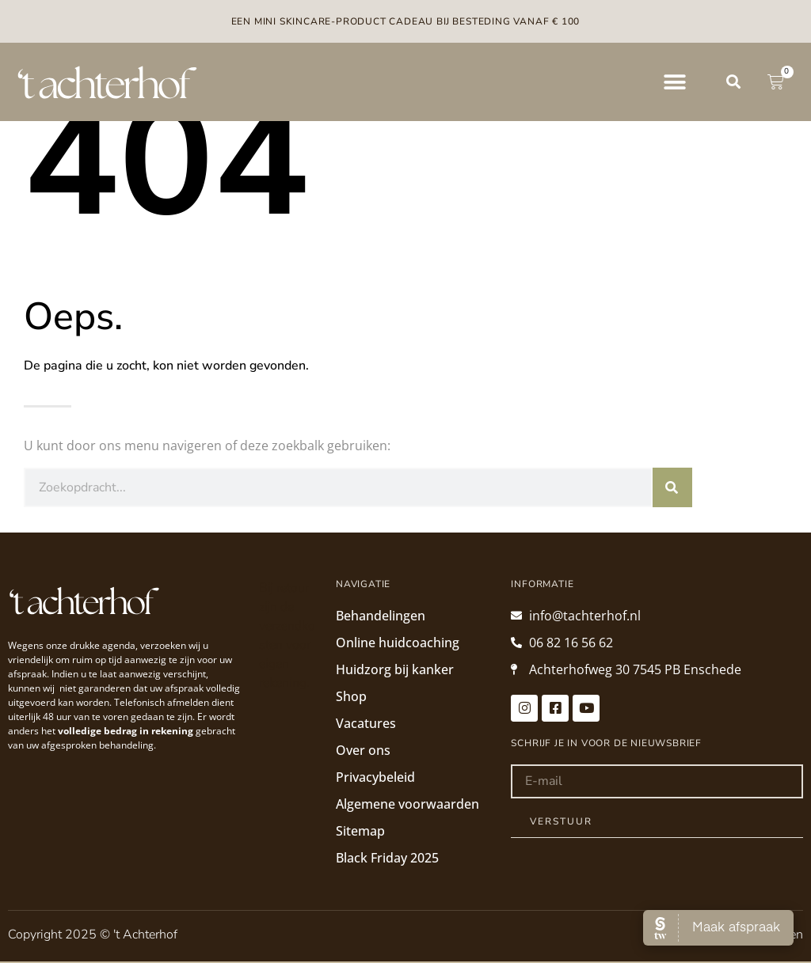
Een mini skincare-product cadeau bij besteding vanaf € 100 (406, 21)
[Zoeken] (672, 487)
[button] (674, 82)
